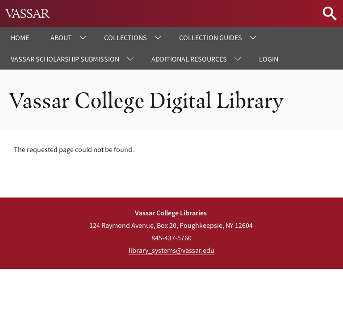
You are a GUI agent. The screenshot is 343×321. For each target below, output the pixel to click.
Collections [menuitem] (125, 37)
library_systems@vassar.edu (171, 250)
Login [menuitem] (268, 58)
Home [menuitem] (20, 37)
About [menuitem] (61, 37)
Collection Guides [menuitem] (210, 37)
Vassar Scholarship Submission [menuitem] (65, 58)
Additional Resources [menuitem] (189, 58)
